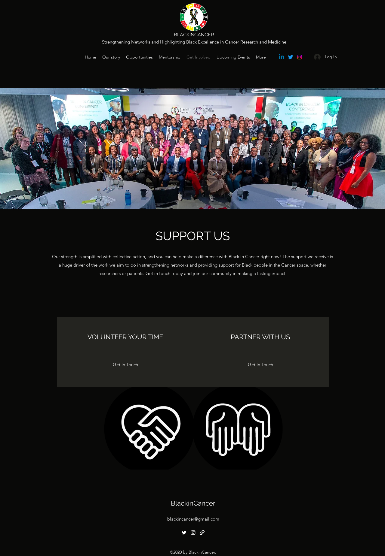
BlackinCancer (193, 503)
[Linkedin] (282, 57)
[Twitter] (291, 57)
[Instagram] (300, 57)
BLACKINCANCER (194, 35)
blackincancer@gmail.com (193, 519)
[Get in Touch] (125, 364)
